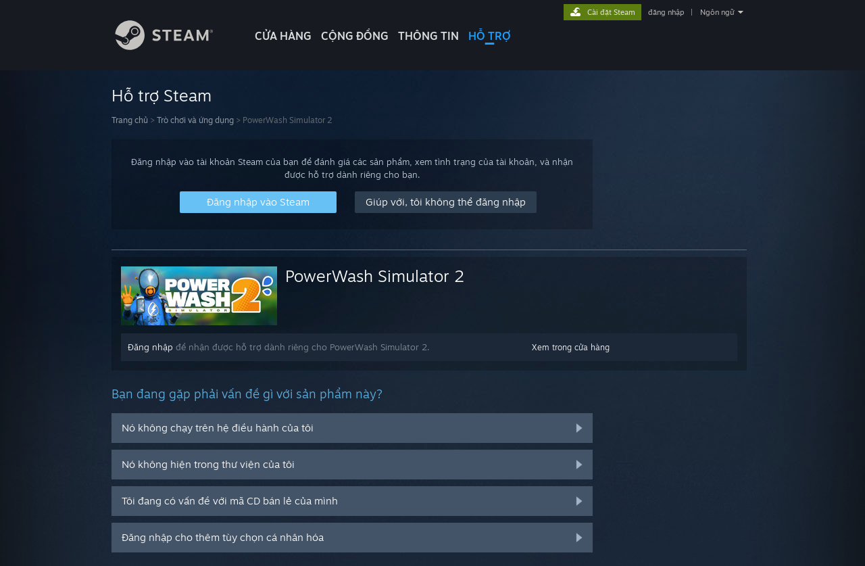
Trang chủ (130, 120)
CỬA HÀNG (283, 36)
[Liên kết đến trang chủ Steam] (174, 46)
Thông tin (428, 36)
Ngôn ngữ (717, 12)
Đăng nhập (150, 346)
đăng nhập (666, 12)
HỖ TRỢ (489, 36)
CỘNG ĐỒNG (355, 36)
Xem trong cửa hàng (571, 347)
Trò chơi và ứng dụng (195, 120)
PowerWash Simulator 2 (374, 276)
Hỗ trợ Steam (162, 95)
